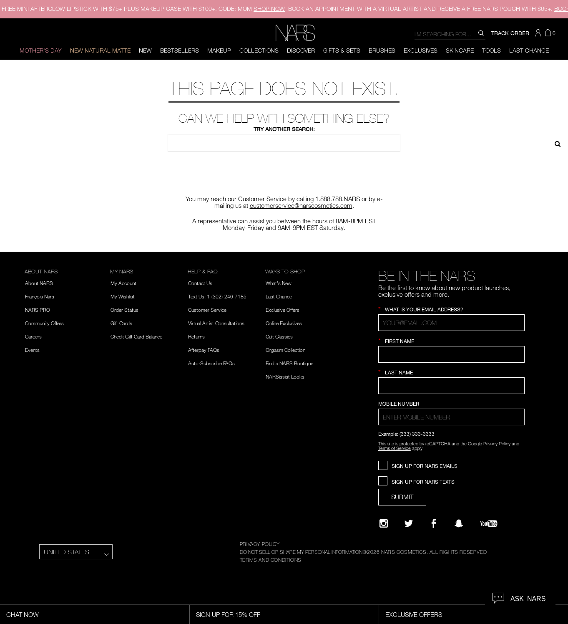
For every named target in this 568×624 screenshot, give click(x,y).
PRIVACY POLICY (259, 544)
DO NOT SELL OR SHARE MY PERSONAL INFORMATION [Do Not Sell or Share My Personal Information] (301, 552)
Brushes (382, 50)
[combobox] (450, 33)
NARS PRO (37, 309)
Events (32, 349)
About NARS (39, 283)
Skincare (460, 50)
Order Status (124, 309)
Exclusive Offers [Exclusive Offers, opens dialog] (413, 614)
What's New (279, 283)
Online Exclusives (284, 323)
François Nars (39, 296)
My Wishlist (123, 296)
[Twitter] (408, 523)
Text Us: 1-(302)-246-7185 (217, 296)
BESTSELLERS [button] (179, 50)
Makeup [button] (219, 50)
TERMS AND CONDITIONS (271, 559)
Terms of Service (394, 448)
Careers (33, 336)
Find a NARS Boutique (289, 363)
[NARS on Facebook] (433, 523)
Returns (196, 336)
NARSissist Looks (285, 376)
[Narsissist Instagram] (383, 523)
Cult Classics (279, 336)
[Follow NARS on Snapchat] (458, 523)
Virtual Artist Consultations (216, 323)
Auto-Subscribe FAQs (211, 363)
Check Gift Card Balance (136, 336)
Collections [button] (259, 50)
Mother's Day (41, 50)
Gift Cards (121, 323)
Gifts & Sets (341, 50)
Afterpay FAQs (203, 349)
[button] (539, 33)
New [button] (145, 50)
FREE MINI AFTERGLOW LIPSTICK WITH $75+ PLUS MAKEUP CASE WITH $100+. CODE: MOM (143, 8)
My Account (123, 283)
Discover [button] (301, 50)
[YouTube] (488, 523)
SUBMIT (402, 496)
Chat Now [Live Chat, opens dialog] (22, 614)
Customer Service (207, 309)
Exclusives (420, 50)
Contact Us (200, 283)
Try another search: (284, 129)
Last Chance (529, 50)
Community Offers (44, 323)
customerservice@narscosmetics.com (301, 205)
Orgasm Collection (285, 349)
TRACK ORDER (510, 33)
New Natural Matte (100, 50)
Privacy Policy (496, 443)
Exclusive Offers (282, 309)
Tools (491, 50)
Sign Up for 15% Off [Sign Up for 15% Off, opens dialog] (228, 614)
